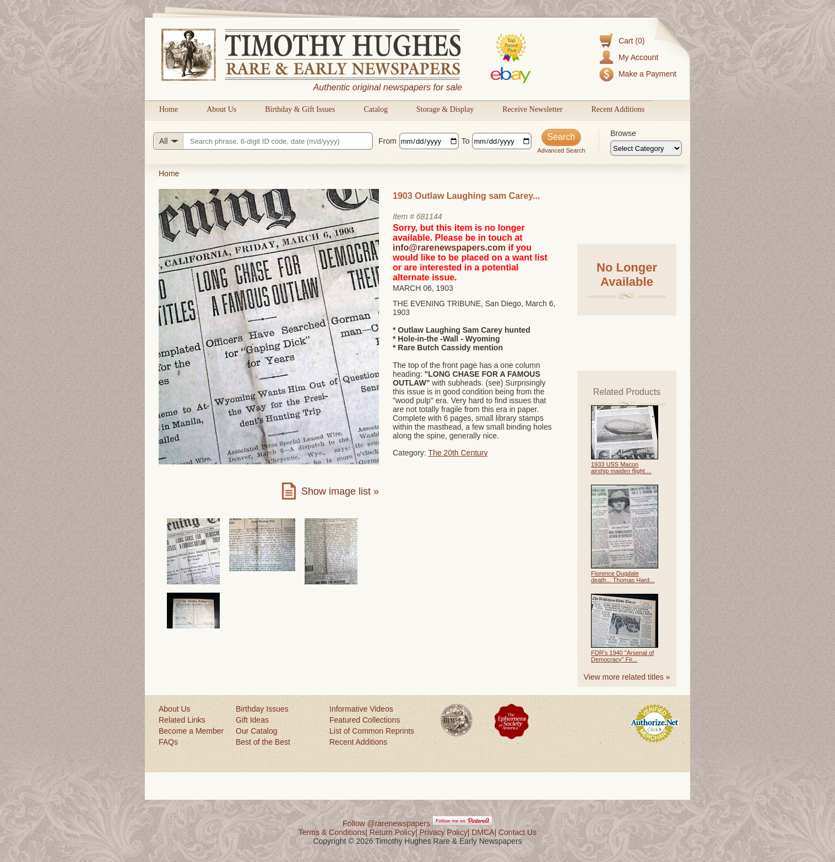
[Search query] (263, 141)
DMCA (482, 832)
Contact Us (517, 832)
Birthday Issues (262, 708)
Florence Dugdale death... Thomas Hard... (622, 576)
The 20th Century (457, 452)
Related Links (182, 719)
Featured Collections (364, 719)
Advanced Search (561, 150)
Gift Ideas (252, 719)
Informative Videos (361, 708)
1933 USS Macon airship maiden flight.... (621, 467)
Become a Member (191, 731)
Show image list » (340, 491)
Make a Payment (647, 73)
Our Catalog (256, 731)
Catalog (376, 109)
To (466, 141)
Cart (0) (631, 40)
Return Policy (392, 832)
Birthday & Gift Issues (300, 109)
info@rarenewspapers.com (449, 247)
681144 (429, 216)
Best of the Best (263, 742)
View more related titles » (627, 677)
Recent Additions (617, 109)
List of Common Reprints (371, 731)
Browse (623, 133)
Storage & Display (445, 109)
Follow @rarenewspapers (386, 823)
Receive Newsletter (532, 109)
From (387, 141)
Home (168, 109)
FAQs (168, 742)
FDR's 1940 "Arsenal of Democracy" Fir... (622, 656)
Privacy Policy (444, 832)
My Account (638, 57)
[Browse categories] (646, 148)
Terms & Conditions (332, 832)
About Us (221, 109)
